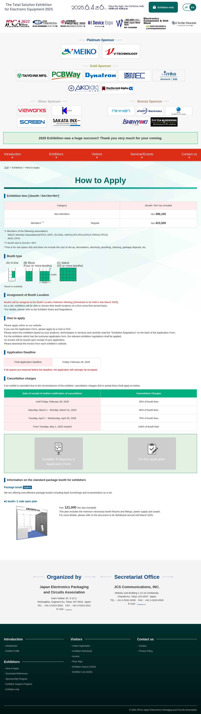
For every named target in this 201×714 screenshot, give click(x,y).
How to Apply (12, 668)
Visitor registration (81, 646)
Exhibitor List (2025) (82, 672)
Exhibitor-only (166, 7)
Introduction (11, 646)
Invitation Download (82, 651)
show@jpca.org (68, 609)
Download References (17, 673)
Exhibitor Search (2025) (84, 666)
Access (75, 656)
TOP (6, 167)
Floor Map (77, 661)
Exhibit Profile (12, 651)
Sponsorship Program (16, 679)
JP (186, 7)
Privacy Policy (146, 651)
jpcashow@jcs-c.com (141, 603)
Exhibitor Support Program (19, 684)
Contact (142, 646)
